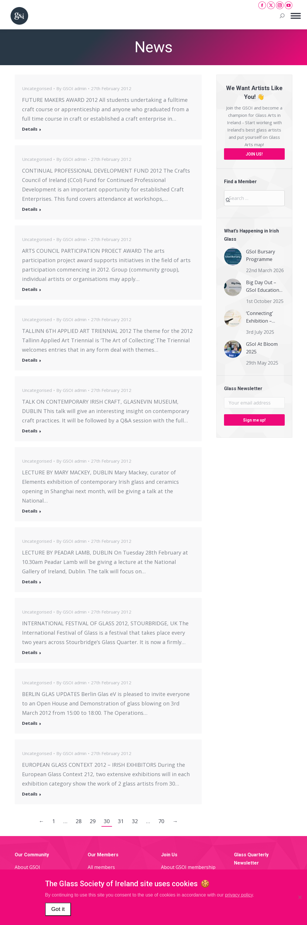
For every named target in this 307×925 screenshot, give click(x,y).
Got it (58, 909)
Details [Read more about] (30, 129)
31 (121, 821)
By (71, 88)
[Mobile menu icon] (295, 16)
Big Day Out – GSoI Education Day (262, 286)
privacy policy (239, 894)
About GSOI (27, 867)
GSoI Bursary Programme (260, 255)
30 (107, 821)
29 (93, 821)
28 (79, 821)
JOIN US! (254, 154)
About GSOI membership (188, 867)
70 (161, 821)
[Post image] (233, 256)
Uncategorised (37, 88)
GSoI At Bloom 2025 (262, 348)
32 (135, 821)
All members (101, 867)
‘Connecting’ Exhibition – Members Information (259, 317)
